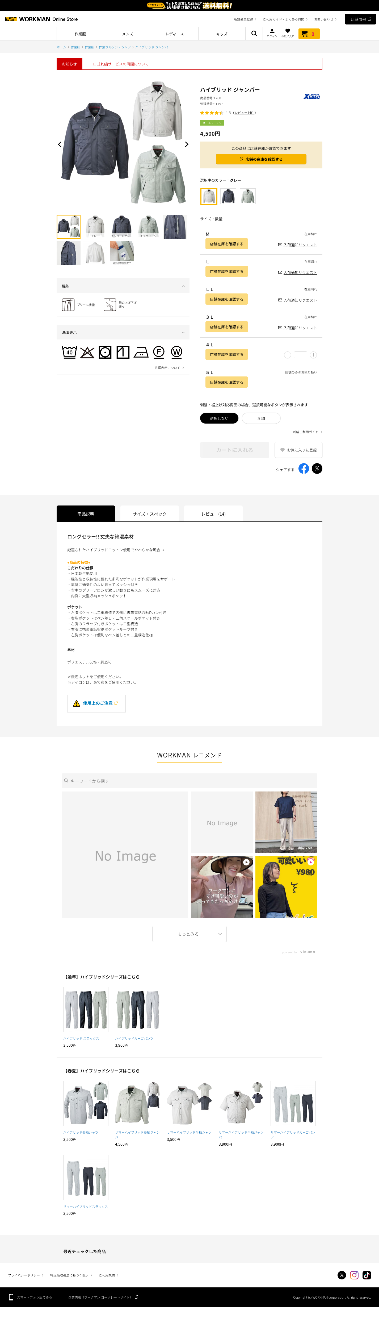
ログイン (272, 33)
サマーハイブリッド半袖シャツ (189, 1132)
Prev (61, 144)
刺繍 (261, 418)
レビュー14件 (244, 112)
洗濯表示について (167, 367)
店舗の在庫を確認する (264, 159)
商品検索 (254, 33)
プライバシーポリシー (24, 1275)
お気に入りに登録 (302, 450)
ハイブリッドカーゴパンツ (134, 1038)
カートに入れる (234, 450)
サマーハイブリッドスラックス (85, 1206)
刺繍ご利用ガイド (305, 432)
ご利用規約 (107, 1275)
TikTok (367, 1275)
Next (185, 144)
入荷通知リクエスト (300, 244)
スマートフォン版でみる (34, 1297)
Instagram (354, 1275)
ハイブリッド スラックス (81, 1038)
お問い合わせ (323, 19)
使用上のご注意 (93, 703)
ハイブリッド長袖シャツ (80, 1132)
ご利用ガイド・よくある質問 (283, 19)
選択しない (219, 418)
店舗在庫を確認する (226, 243)
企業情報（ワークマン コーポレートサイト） (100, 1297)
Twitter (342, 1275)
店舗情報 (358, 19)
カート (309, 33)
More (189, 934)
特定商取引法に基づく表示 (69, 1275)
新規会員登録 (243, 19)
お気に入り (287, 33)
